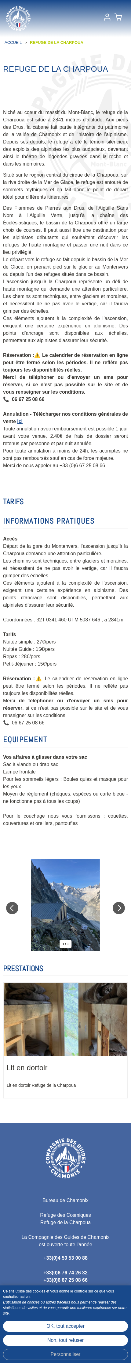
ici (20, 421)
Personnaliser (66, 1354)
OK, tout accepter (65, 1326)
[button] (118, 18)
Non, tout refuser (65, 1340)
